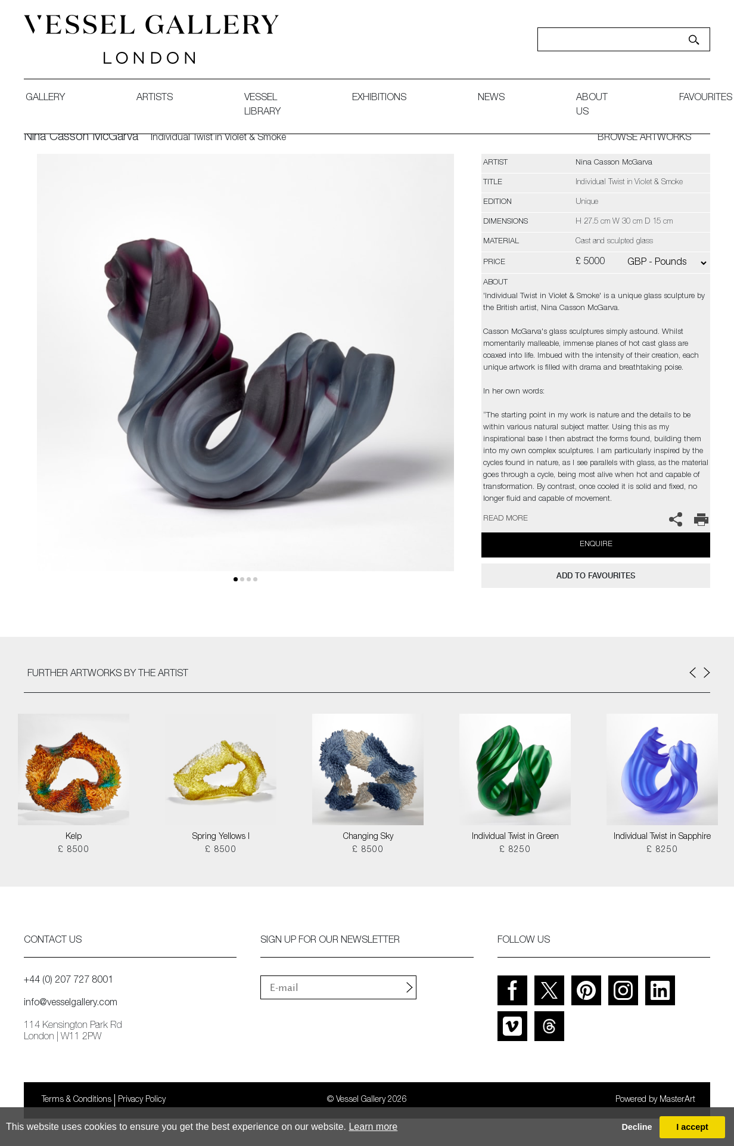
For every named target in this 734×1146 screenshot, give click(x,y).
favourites (705, 98)
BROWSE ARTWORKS (644, 138)
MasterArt (677, 1100)
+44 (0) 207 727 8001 (68, 981)
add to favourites (595, 575)
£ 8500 (73, 850)
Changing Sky (368, 837)
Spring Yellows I (221, 837)
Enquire (596, 545)
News (491, 98)
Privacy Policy (142, 1100)
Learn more (373, 1127)
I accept (692, 1127)
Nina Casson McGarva (81, 138)
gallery (45, 98)
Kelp (74, 837)
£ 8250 (515, 850)
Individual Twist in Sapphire (662, 837)
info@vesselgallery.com (70, 1003)
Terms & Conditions (76, 1100)
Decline (636, 1127)
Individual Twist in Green (515, 837)
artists (154, 98)
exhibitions (379, 98)
